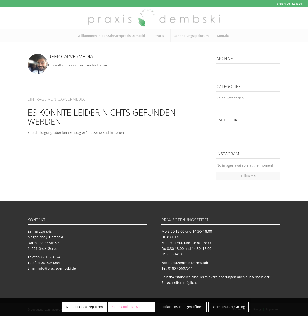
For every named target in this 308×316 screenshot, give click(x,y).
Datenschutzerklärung (228, 307)
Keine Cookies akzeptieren (132, 307)
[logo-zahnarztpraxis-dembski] (154, 18)
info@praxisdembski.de (57, 268)
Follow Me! (248, 176)
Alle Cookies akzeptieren (84, 307)
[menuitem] (111, 35)
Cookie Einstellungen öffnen (182, 307)
